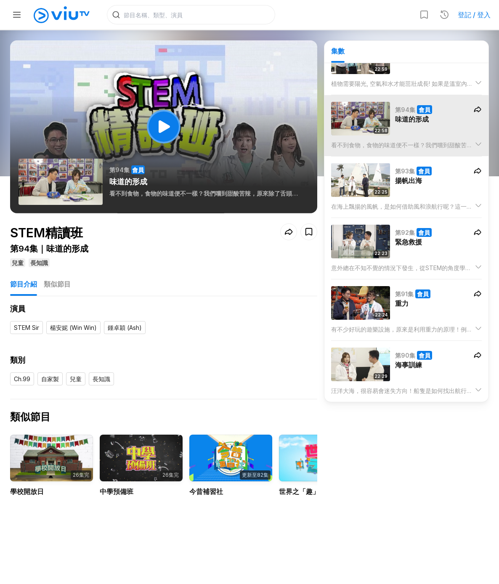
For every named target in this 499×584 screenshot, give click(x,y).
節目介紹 (23, 284)
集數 (338, 51)
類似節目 (57, 284)
